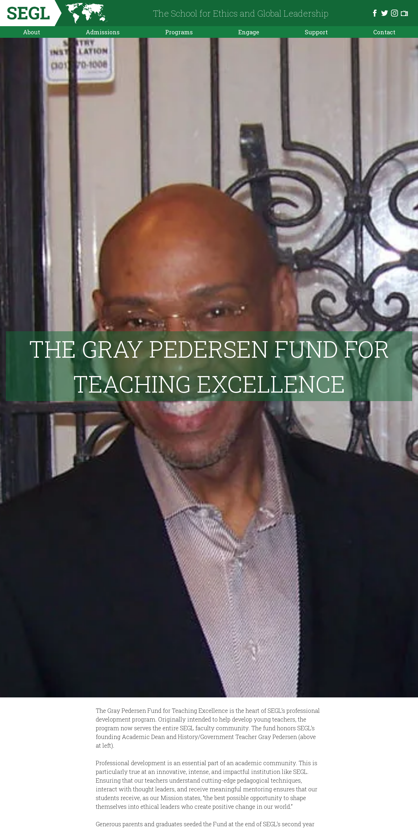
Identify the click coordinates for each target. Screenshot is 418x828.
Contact (384, 32)
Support (316, 32)
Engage (248, 32)
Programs (179, 32)
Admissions (103, 32)
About (31, 32)
